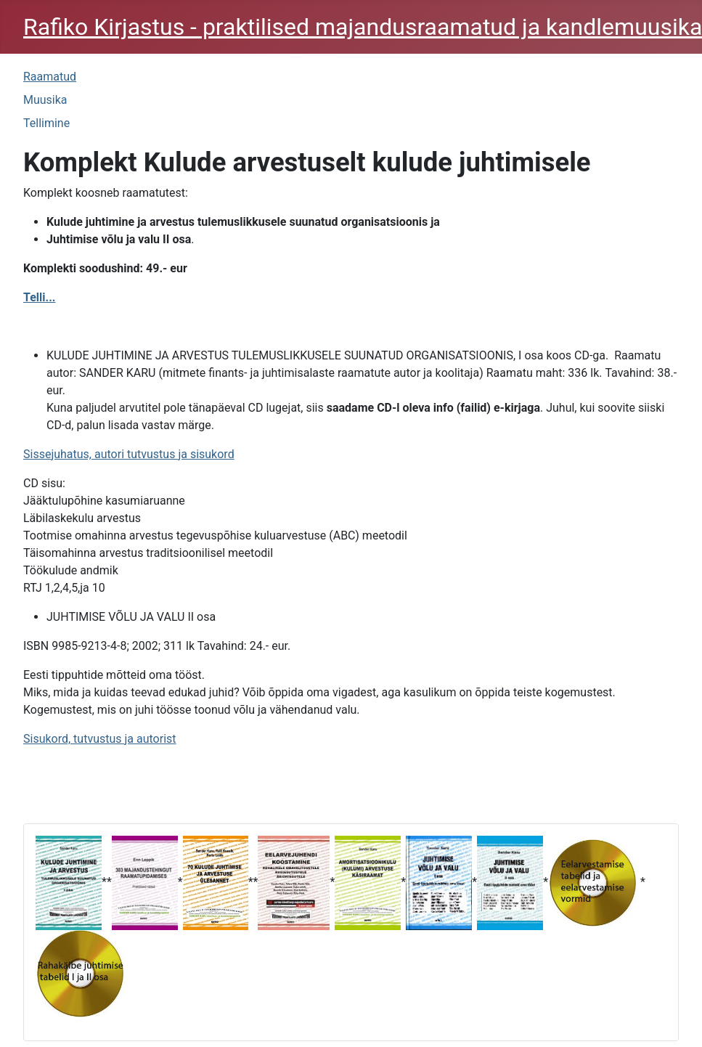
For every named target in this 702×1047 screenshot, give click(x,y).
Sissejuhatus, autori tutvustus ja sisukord (128, 454)
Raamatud (49, 76)
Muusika (45, 100)
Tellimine (46, 123)
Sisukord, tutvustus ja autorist (99, 739)
